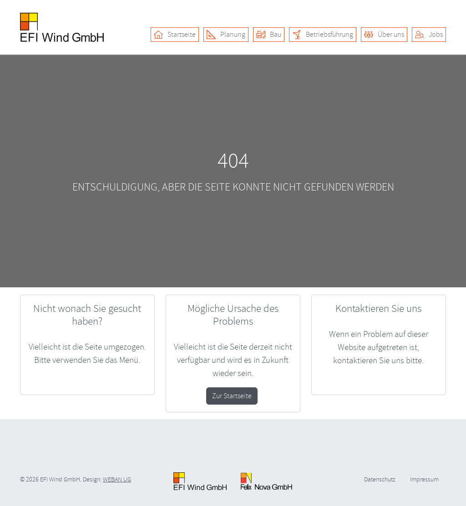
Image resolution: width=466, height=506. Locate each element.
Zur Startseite (232, 396)
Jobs (429, 34)
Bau (268, 34)
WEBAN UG (117, 479)
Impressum (424, 479)
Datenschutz (379, 479)
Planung (226, 34)
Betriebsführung (322, 34)
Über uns (384, 34)
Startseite (175, 34)
